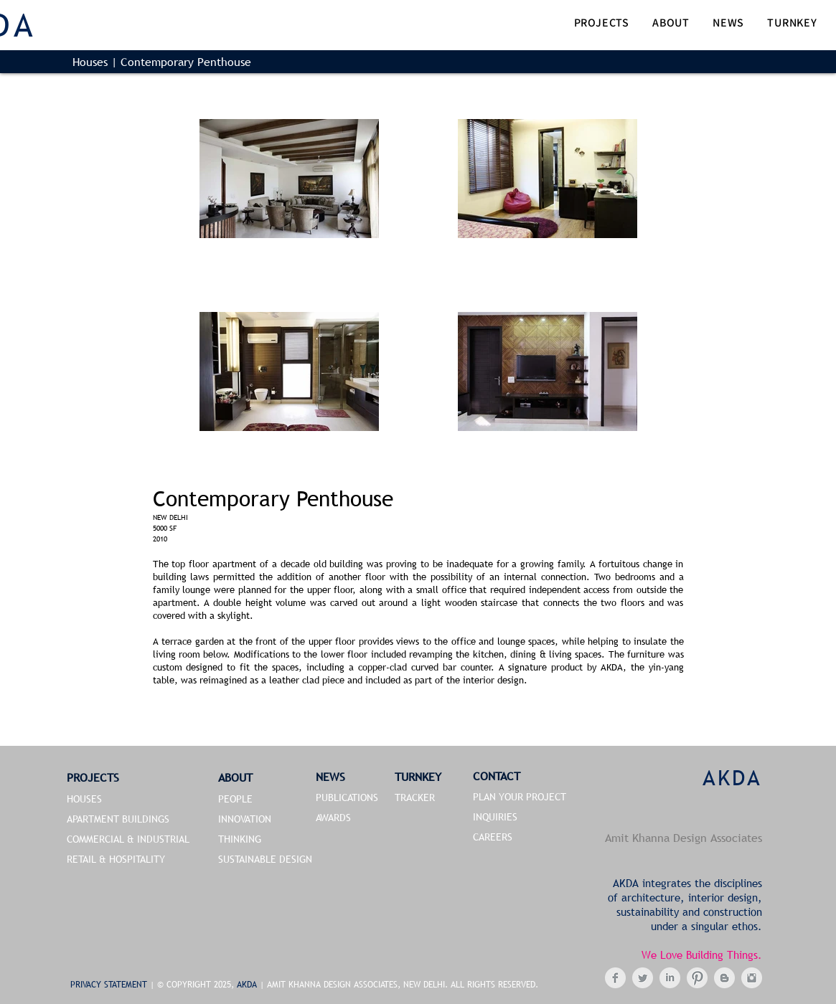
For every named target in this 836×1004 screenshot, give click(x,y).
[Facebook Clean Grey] (615, 977)
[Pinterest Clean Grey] (697, 977)
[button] (602, 24)
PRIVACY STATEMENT (110, 984)
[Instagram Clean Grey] (751, 977)
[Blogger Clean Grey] (724, 977)
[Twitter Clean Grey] (642, 977)
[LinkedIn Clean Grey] (669, 977)
